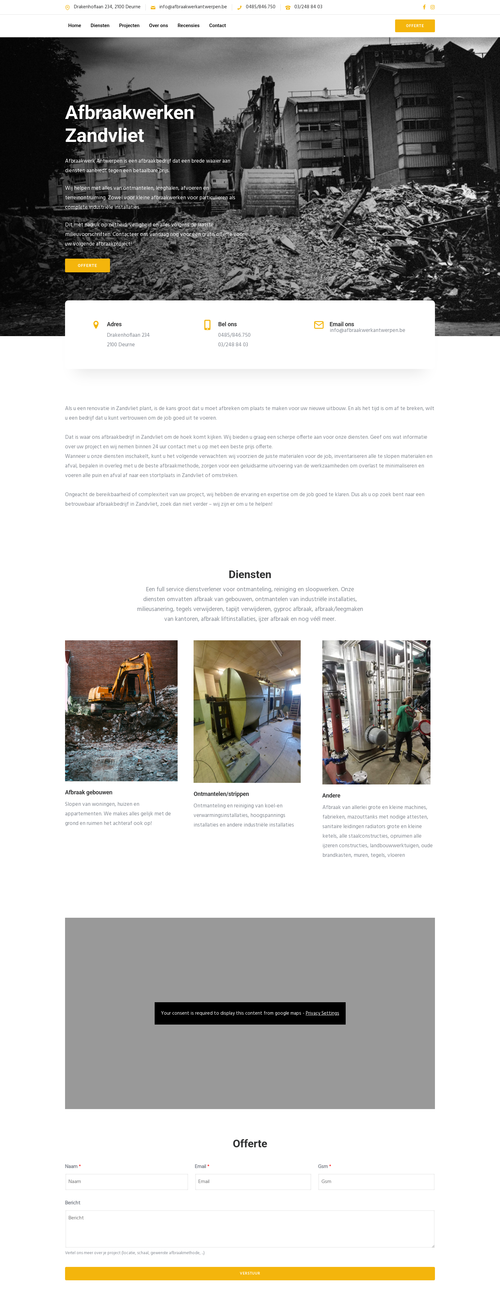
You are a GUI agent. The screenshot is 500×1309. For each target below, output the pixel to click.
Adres (114, 324)
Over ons (158, 25)
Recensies (189, 25)
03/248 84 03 (308, 7)
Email (202, 1167)
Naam (73, 1167)
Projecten (129, 25)
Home (74, 25)
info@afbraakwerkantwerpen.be (193, 7)
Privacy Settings (322, 1013)
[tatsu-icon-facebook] (424, 7)
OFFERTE (415, 26)
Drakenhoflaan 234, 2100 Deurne (107, 7)
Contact (217, 25)
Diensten (100, 25)
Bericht (72, 1203)
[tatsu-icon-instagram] (432, 7)
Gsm (324, 1167)
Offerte (87, 265)
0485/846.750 (261, 7)
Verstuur (250, 1273)
